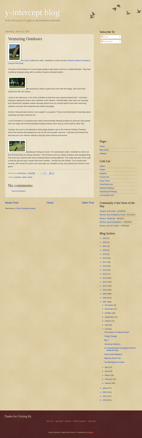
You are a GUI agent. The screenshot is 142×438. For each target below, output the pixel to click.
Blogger (90, 432)
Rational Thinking (107, 188)
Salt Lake (92, 421)
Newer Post (11, 202)
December (109, 305)
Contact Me (104, 177)
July (106, 325)
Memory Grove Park (112, 358)
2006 (105, 388)
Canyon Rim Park (15, 63)
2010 (105, 290)
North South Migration (113, 354)
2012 (105, 282)
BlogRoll (103, 173)
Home (50, 202)
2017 (105, 262)
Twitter (102, 170)
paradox (17, 177)
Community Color (107, 195)
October (108, 313)
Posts (104, 37)
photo (30, 177)
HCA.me (50, 421)
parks (24, 177)
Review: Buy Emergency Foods (113, 215)
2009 (105, 294)
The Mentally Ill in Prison (114, 362)
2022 (105, 242)
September (109, 317)
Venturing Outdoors (112, 344)
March (107, 375)
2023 (105, 238)
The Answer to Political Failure (116, 332)
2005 (105, 392)
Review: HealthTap (107, 218)
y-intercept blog (32, 12)
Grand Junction (79, 421)
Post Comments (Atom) (26, 208)
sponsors (60, 421)
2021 (105, 246)
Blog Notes (104, 150)
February (109, 379)
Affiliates (103, 154)
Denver (68, 421)
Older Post (88, 202)
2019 (105, 254)
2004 (105, 396)
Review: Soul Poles (108, 211)
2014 (105, 274)
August (108, 321)
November (109, 309)
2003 (105, 400)
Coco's (27, 60)
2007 (105, 302)
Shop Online (105, 181)
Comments (106, 41)
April (107, 371)
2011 (105, 286)
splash (102, 166)
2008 (105, 298)
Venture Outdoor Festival (77, 60)
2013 (105, 278)
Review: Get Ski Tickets (109, 226)
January (108, 383)
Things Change (110, 336)
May (107, 367)
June (107, 329)
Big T (106, 340)
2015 (105, 270)
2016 (105, 266)
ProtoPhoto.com (106, 184)
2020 (105, 250)
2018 (105, 258)
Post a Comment (18, 191)
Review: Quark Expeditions (111, 222)
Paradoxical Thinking (108, 192)
